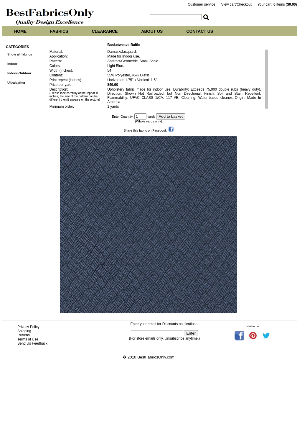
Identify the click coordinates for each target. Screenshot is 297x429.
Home (20, 31)
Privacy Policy (28, 327)
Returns (23, 335)
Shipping (24, 331)
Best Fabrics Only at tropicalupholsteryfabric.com (45, 409)
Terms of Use (27, 339)
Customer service (201, 4)
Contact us (199, 31)
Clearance (105, 31)
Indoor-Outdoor (19, 73)
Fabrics (59, 31)
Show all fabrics (19, 54)
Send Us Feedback (32, 343)
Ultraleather (16, 82)
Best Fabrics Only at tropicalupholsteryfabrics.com (46, 405)
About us (152, 31)
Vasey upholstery (17, 401)
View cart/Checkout (236, 4)
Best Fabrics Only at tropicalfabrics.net (36, 414)
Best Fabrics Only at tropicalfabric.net (34, 418)
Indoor (12, 64)
